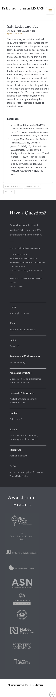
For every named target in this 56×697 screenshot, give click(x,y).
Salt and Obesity (32, 186)
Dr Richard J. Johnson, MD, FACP (23, 8)
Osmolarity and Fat (13, 186)
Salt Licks (9, 192)
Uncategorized (15, 33)
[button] (50, 10)
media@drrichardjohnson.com (27, 248)
